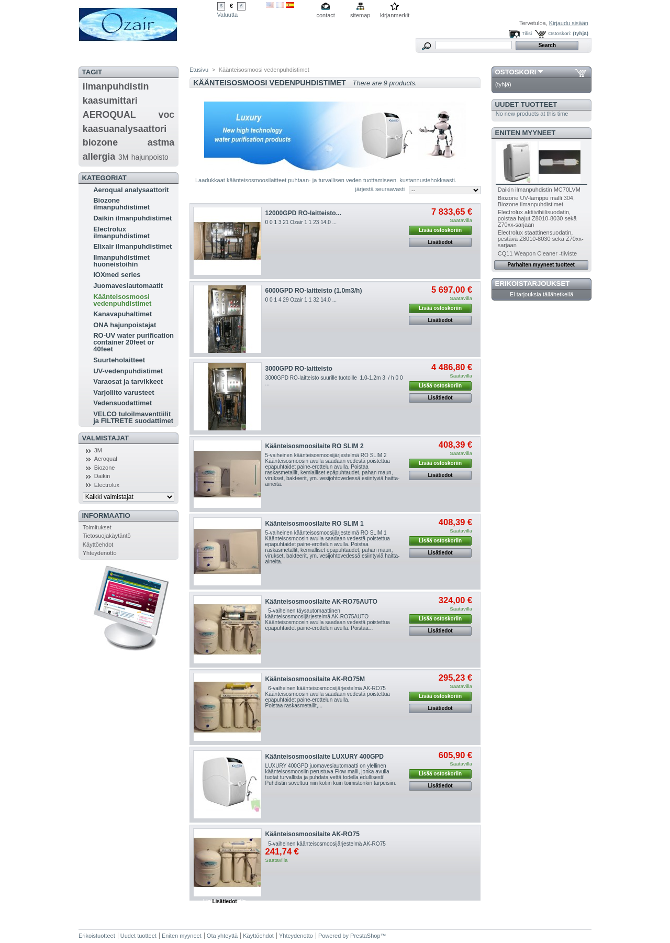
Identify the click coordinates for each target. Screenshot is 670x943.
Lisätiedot (440, 242)
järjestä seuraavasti (380, 189)
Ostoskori (516, 72)
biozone (100, 142)
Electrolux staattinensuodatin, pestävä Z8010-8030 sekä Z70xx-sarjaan (541, 238)
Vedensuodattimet (122, 403)
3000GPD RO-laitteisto (298, 368)
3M (123, 157)
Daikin (102, 476)
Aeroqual (105, 459)
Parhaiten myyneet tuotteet (541, 265)
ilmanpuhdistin (116, 86)
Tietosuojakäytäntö (107, 535)
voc (167, 114)
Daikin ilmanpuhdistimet (132, 218)
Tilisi (527, 33)
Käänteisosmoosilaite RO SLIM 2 (314, 446)
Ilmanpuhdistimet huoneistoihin (121, 260)
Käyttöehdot (98, 544)
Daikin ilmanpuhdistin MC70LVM (539, 189)
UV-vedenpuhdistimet (128, 371)
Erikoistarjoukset (532, 283)
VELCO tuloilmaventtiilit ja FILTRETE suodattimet (133, 417)
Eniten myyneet (525, 133)
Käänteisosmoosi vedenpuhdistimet (122, 300)
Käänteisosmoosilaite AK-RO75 (312, 834)
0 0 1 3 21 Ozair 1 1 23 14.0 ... (301, 222)
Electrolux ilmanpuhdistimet (121, 232)
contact (325, 15)
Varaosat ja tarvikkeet (128, 381)
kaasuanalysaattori (124, 129)
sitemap (360, 15)
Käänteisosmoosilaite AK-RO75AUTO (321, 601)
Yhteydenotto (100, 553)
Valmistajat (105, 438)
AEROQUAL (109, 114)
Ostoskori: (559, 33)
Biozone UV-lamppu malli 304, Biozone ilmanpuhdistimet (536, 201)
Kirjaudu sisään (568, 23)
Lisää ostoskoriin (440, 230)
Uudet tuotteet (526, 104)
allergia (99, 156)
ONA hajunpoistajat (124, 325)
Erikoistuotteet (97, 936)
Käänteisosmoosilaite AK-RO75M (315, 679)
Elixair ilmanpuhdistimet (132, 246)
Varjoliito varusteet (123, 392)
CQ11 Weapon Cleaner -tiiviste (537, 253)
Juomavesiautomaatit (128, 286)
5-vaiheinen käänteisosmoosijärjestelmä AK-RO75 (325, 844)
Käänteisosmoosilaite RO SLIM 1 (314, 523)
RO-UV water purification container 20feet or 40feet (133, 342)
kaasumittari (110, 100)
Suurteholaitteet (119, 360)
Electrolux (106, 485)
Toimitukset (97, 527)
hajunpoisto (150, 157)
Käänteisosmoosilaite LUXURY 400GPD (324, 756)
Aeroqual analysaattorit (131, 190)
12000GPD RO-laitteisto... (303, 213)
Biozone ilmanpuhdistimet (121, 203)
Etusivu (198, 69)
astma (161, 142)
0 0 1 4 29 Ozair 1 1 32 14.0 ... (301, 300)
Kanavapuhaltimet (122, 314)
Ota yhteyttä (222, 936)
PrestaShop (365, 936)
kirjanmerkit (394, 15)
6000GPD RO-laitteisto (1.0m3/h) (313, 290)
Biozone (104, 467)
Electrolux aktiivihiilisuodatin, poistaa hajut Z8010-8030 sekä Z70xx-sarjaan (537, 218)
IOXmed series (116, 275)
